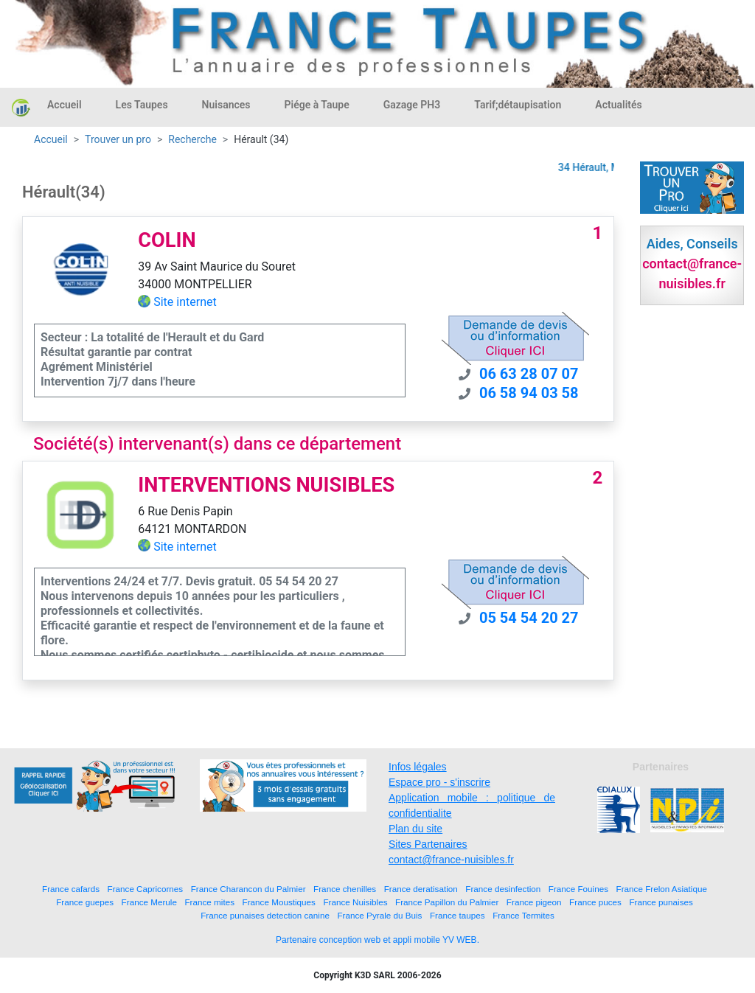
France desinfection (502, 888)
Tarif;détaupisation (517, 105)
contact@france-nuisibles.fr (451, 859)
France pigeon (534, 902)
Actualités (618, 105)
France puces (595, 902)
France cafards (71, 888)
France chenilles (344, 888)
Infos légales (418, 767)
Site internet (185, 302)
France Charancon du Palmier (248, 888)
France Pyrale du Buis (379, 915)
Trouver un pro (118, 139)
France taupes (457, 915)
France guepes (85, 902)
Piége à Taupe (317, 105)
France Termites (523, 915)
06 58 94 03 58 (529, 393)
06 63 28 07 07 (529, 374)
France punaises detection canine (265, 915)
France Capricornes (146, 888)
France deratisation (421, 888)
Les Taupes (142, 105)
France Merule (149, 902)
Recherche (192, 139)
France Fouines (578, 888)
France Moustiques (279, 902)
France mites (209, 902)
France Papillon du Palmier (446, 902)
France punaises (660, 902)
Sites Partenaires (428, 844)
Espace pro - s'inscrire (439, 782)
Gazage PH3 (412, 105)
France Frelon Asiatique (661, 888)
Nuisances (226, 105)
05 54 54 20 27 (529, 618)
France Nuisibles (355, 902)
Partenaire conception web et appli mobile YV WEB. (377, 940)
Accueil (64, 105)
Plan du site (415, 829)
